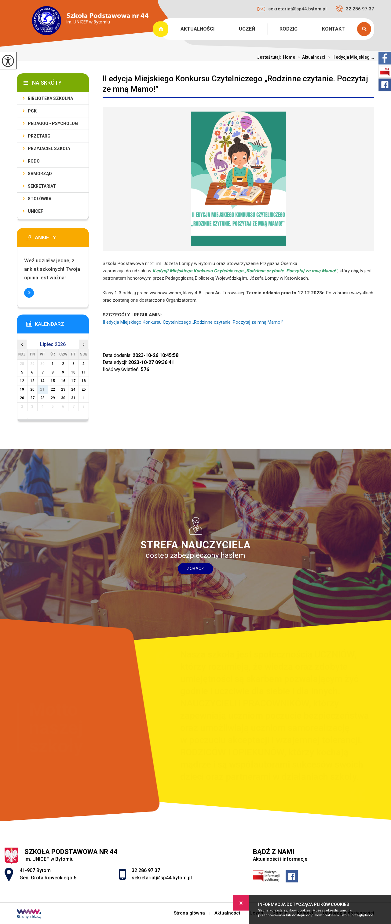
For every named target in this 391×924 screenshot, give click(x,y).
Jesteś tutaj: (270, 57)
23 (63, 389)
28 (42, 398)
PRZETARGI (40, 136)
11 (84, 372)
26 (22, 398)
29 (53, 398)
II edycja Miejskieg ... (349, 57)
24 (73, 389)
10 (73, 372)
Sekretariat (42, 186)
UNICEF (35, 211)
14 (42, 381)
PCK (32, 111)
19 (22, 389)
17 (73, 381)
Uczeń (247, 29)
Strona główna (161, 29)
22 (53, 389)
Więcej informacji (29, 293)
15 (53, 381)
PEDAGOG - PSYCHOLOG (53, 123)
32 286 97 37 (355, 9)
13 (32, 381)
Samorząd (40, 173)
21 (42, 389)
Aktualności (197, 29)
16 (63, 381)
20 (32, 389)
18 (84, 381)
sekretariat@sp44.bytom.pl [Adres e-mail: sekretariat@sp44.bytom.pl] (162, 878)
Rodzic (289, 29)
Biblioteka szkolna (50, 98)
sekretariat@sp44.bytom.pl (292, 9)
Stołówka (39, 198)
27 (32, 398)
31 (73, 398)
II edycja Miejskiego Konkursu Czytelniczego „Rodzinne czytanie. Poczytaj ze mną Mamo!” (235, 84)
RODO (34, 161)
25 (84, 389)
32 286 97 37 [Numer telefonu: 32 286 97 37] (146, 870)
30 (63, 398)
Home (289, 57)
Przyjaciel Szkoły (49, 148)
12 (22, 381)
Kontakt (333, 29)
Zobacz (195, 568)
